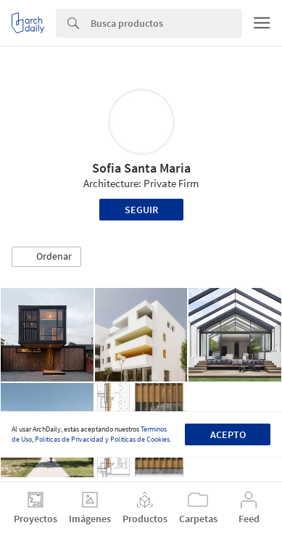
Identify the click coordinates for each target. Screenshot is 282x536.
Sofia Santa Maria (141, 168)
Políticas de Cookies (140, 439)
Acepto (228, 434)
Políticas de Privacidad (69, 439)
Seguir (141, 209)
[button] (46, 257)
